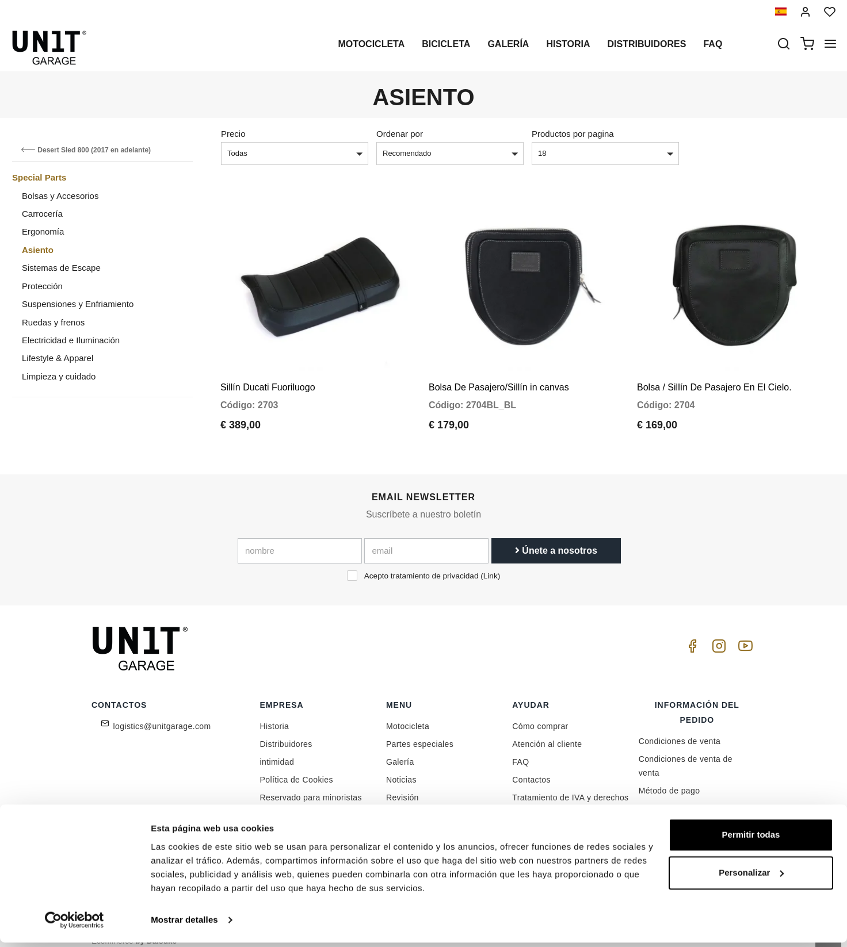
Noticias (401, 768)
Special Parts (39, 177)
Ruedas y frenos (53, 322)
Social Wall (407, 804)
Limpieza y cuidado (59, 376)
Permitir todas (751, 840)
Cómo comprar (540, 715)
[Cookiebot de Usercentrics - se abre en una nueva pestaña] (74, 924)
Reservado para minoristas (311, 786)
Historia (568, 44)
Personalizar (751, 877)
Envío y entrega (669, 797)
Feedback (278, 804)
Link (490, 565)
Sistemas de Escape (61, 268)
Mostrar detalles (184, 924)
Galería (508, 44)
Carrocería (42, 213)
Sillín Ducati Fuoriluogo (267, 376)
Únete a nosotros (556, 540)
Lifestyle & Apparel (57, 358)
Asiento (38, 250)
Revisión (402, 786)
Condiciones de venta (680, 730)
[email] (426, 540)
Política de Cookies (296, 768)
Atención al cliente (547, 733)
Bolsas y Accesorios (60, 196)
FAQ (520, 751)
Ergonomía (43, 231)
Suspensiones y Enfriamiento (77, 304)
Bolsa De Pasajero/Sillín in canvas (499, 376)
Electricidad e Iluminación (71, 340)
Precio (233, 134)
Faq (712, 44)
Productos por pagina (573, 134)
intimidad (277, 751)
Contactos (531, 768)
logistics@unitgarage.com (162, 715)
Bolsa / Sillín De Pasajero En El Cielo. (714, 376)
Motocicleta (371, 44)
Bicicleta (446, 44)
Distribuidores (647, 44)
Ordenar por (399, 134)
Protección (42, 286)
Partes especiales (419, 733)
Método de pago (669, 779)
